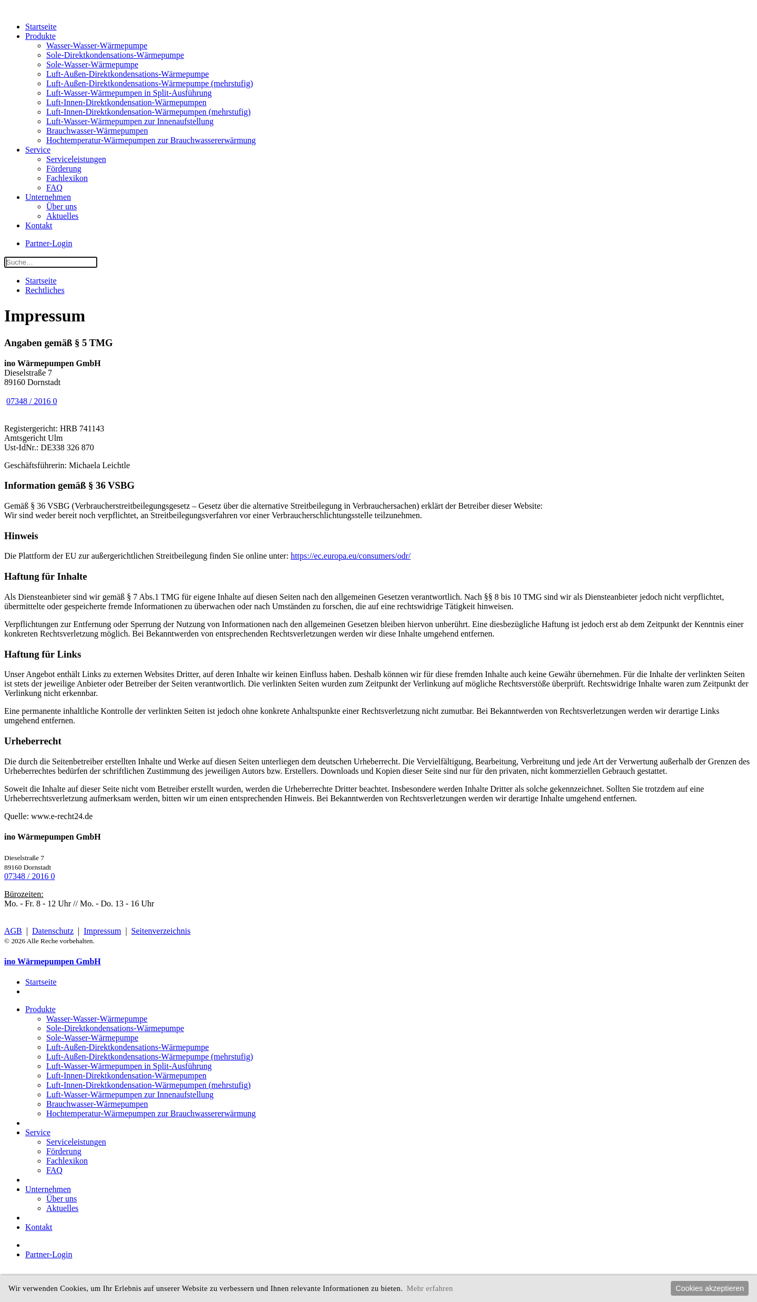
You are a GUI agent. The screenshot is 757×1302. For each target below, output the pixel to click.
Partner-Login (48, 243)
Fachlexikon (67, 178)
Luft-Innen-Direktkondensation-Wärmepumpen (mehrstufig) (148, 111)
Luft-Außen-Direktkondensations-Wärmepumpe (127, 73)
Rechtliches (45, 290)
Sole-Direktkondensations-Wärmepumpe (115, 55)
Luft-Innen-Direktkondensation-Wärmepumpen (126, 102)
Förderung (63, 168)
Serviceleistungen (76, 159)
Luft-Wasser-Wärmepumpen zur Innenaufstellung (129, 121)
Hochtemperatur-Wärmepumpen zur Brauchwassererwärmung (151, 140)
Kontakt (39, 225)
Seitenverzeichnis (161, 930)
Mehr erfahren (429, 1288)
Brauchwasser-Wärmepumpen (97, 130)
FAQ (54, 187)
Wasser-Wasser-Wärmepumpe (96, 45)
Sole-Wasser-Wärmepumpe (92, 64)
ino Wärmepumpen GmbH (52, 961)
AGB (13, 930)
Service (37, 149)
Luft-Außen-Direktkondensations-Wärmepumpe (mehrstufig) (149, 83)
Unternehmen (48, 197)
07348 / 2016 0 (31, 401)
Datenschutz (53, 930)
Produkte (40, 36)
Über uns (61, 206)
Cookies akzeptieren (710, 1288)
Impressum (102, 930)
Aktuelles (62, 215)
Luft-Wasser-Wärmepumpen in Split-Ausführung (129, 92)
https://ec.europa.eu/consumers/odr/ (351, 555)
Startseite (41, 26)
